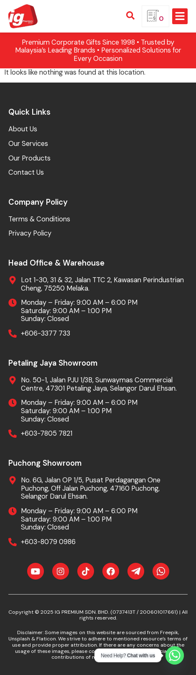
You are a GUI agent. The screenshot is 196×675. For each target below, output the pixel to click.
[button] (180, 16)
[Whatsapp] (174, 655)
